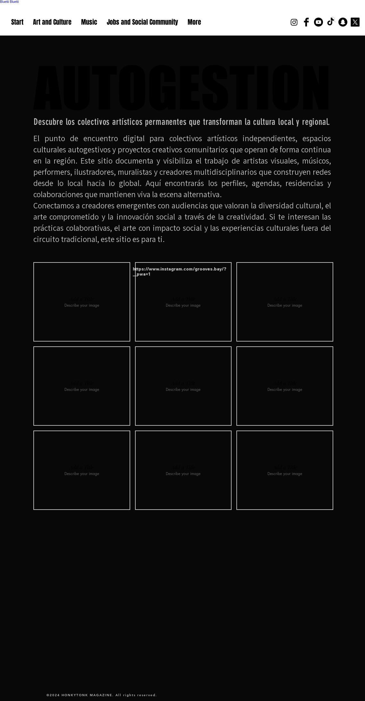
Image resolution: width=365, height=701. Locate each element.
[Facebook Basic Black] (306, 22)
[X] (355, 22)
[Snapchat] (342, 22)
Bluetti (4, 2)
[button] (81, 302)
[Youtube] (318, 22)
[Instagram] (294, 22)
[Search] (333, 19)
